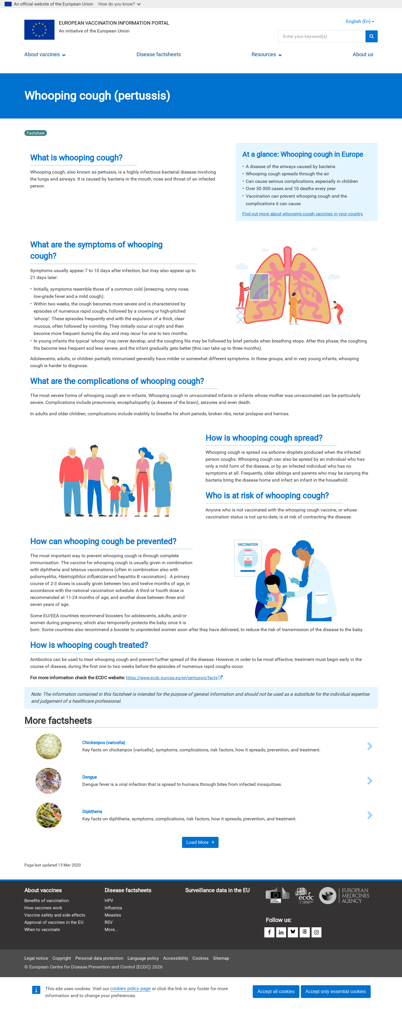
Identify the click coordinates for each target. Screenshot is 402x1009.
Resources (267, 54)
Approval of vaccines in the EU (55, 925)
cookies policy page (130, 988)
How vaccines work (44, 910)
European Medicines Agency (344, 896)
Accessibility (183, 957)
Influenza (114, 910)
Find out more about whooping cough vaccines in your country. (306, 213)
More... (112, 932)
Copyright (63, 957)
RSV (109, 925)
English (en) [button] (360, 21)
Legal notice (36, 957)
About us (363, 54)
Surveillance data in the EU (219, 891)
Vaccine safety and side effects (56, 917)
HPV (109, 902)
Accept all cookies (275, 991)
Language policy (149, 957)
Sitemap (229, 957)
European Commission (278, 896)
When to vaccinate (43, 932)
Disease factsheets (159, 54)
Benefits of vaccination (47, 902)
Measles (113, 917)
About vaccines (45, 54)
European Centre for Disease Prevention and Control (304, 896)
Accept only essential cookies (335, 991)
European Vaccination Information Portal (119, 22)
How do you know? (120, 3)
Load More (200, 843)
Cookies (208, 957)
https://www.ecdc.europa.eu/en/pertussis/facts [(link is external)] (177, 677)
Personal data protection (103, 957)
